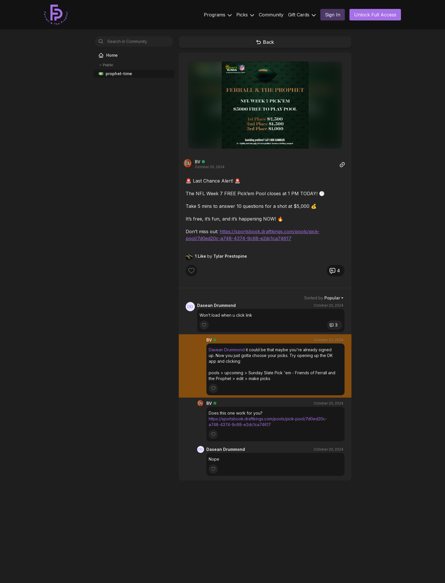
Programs (218, 15)
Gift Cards (302, 15)
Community (271, 15)
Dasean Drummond (216, 305)
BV (197, 161)
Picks (245, 15)
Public (105, 65)
